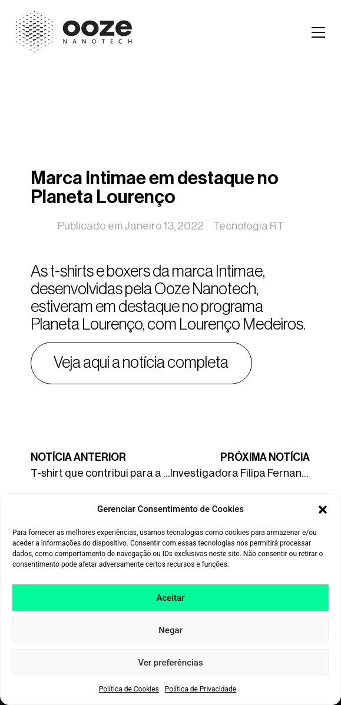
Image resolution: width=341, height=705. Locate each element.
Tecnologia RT (248, 226)
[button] (323, 512)
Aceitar (170, 601)
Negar (170, 633)
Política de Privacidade (200, 693)
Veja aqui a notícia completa (141, 363)
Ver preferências (170, 666)
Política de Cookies (129, 693)
